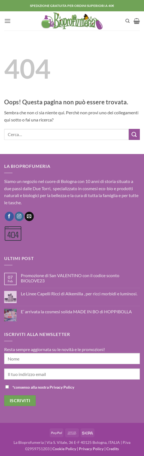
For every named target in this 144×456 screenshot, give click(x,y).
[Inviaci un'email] (29, 216)
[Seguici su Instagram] (19, 216)
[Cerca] (127, 21)
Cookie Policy (64, 448)
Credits (112, 448)
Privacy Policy (91, 448)
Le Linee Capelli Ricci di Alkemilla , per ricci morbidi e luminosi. (79, 293)
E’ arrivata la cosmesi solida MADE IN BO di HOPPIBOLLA (76, 311)
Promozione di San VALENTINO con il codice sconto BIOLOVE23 (70, 278)
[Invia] (134, 134)
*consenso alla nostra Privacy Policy (43, 387)
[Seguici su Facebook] (9, 216)
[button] (7, 21)
